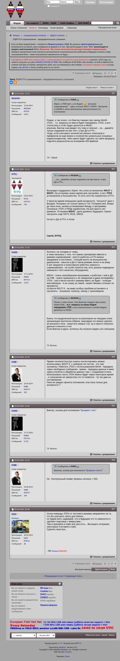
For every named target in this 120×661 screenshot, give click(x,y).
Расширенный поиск (107, 28)
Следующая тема (73, 576)
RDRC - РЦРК (49, 23)
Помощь (90, 2)
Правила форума (48, 605)
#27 (113, 509)
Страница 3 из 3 (82, 73)
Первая (97, 73)
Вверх (112, 569)
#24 (113, 357)
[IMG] (43, 594)
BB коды (44, 588)
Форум (16, 23)
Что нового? (32, 23)
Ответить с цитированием (102, 163)
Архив (105, 635)
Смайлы (44, 591)
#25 (113, 405)
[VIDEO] (44, 597)
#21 (113, 93)
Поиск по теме (106, 87)
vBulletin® (63, 647)
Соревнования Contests (35, 35)
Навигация (72, 28)
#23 (113, 247)
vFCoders (68, 652)
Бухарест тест (88, 410)
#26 (113, 460)
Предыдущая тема (54, 576)
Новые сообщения (19, 28)
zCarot (67, 656)
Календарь (43, 28)
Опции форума (56, 28)
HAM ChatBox (67, 23)
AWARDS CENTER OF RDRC (47, 62)
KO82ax (27, 541)
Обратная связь (92, 635)
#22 (113, 169)
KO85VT (27, 389)
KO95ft (26, 111)
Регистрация (106, 2)
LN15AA (27, 201)
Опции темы (91, 87)
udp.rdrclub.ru (24, 67)
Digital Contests (57, 35)
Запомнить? (53, 6)
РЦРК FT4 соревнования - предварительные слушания (45, 79)
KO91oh (27, 280)
